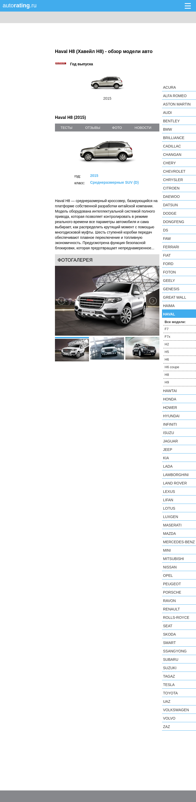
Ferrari (171, 247)
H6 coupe (172, 367)
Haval (169, 314)
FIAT (167, 255)
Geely (169, 280)
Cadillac (172, 146)
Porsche (172, 592)
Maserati (172, 525)
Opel (168, 575)
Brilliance (173, 138)
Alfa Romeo (175, 96)
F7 (167, 329)
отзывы (92, 128)
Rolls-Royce (176, 617)
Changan (172, 154)
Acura (169, 87)
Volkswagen (176, 710)
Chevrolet (174, 171)
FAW (167, 238)
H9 (167, 382)
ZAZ (166, 727)
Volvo (169, 718)
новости (143, 128)
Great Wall (174, 297)
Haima (169, 306)
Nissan (170, 567)
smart (169, 643)
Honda (169, 399)
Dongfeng (173, 222)
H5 (167, 352)
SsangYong (175, 651)
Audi (167, 112)
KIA (166, 458)
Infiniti (170, 424)
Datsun (170, 205)
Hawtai (170, 391)
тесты (66, 128)
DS (165, 230)
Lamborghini (176, 475)
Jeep (167, 449)
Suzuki (169, 668)
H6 (167, 359)
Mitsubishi (173, 559)
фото (117, 128)
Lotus (169, 508)
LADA (168, 466)
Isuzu (168, 433)
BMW (167, 129)
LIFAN (168, 500)
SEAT (167, 626)
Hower (170, 407)
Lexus (169, 491)
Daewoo (171, 196)
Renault (171, 609)
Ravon (169, 601)
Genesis (171, 289)
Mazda (169, 533)
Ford (168, 264)
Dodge (169, 213)
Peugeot (172, 584)
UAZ (166, 701)
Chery (169, 163)
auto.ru (20, 5)
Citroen (171, 188)
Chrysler (173, 180)
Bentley (171, 121)
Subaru (170, 659)
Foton (169, 272)
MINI (167, 550)
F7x (167, 337)
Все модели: (175, 322)
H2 (167, 344)
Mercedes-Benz (179, 542)
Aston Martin (177, 104)
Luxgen (170, 517)
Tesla (169, 685)
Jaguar (170, 441)
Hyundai (171, 416)
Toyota (170, 693)
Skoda (169, 634)
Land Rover (175, 483)
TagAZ (169, 676)
